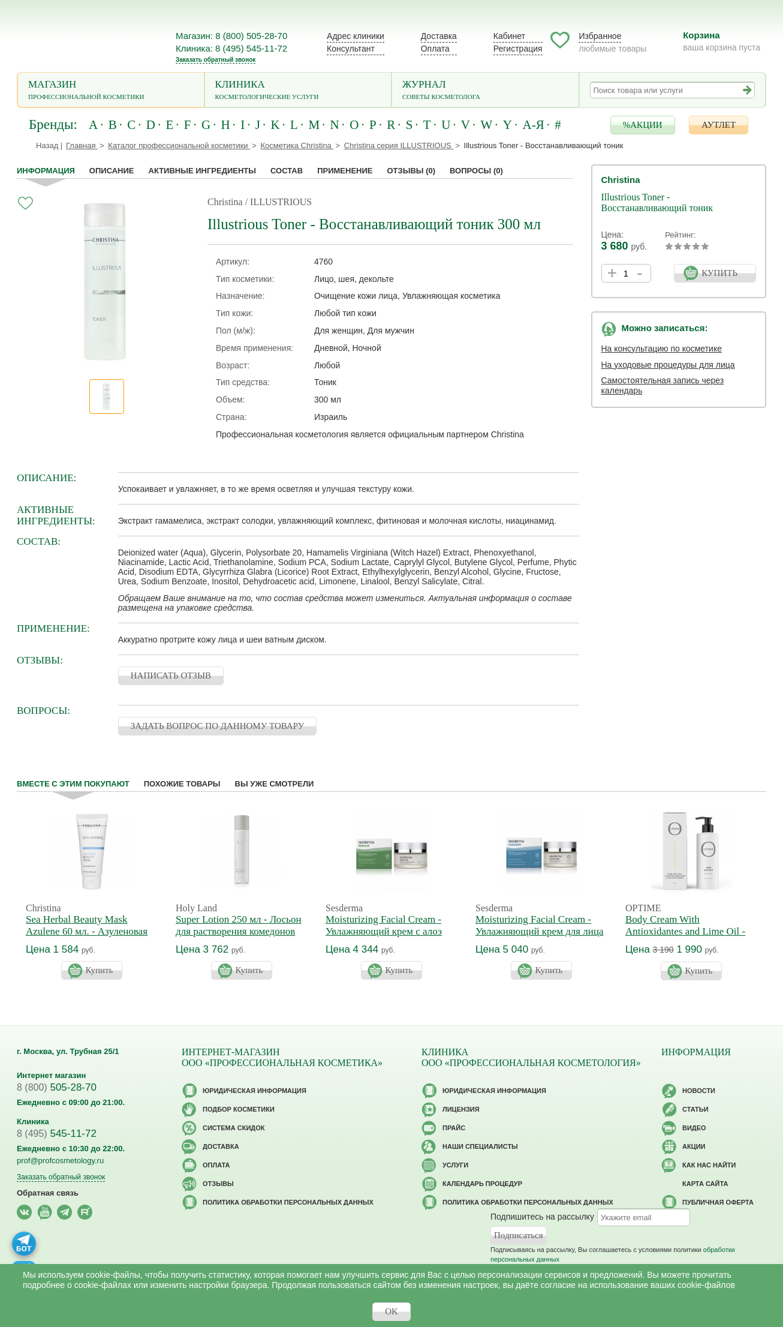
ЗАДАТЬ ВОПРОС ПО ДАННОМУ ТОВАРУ (218, 726)
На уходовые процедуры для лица (668, 365)
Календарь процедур (482, 1183)
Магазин (111, 91)
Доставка (439, 36)
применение (344, 170)
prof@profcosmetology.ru (60, 1160)
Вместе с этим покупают (73, 783)
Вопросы (476, 170)
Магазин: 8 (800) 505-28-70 (231, 36)
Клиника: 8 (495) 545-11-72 (231, 48)
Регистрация (518, 48)
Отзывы (411, 170)
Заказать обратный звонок (215, 59)
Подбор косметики (239, 1109)
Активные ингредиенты (203, 170)
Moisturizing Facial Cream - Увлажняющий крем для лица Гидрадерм (539, 931)
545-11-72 (57, 1133)
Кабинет (509, 36)
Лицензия (461, 1109)
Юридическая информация (254, 1090)
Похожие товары (182, 783)
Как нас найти (709, 1165)
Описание (111, 170)
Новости (698, 1090)
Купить (99, 970)
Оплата (435, 48)
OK (391, 1311)
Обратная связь (48, 1192)
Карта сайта (705, 1183)
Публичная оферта (718, 1202)
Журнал (485, 91)
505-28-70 (57, 1087)
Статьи (695, 1109)
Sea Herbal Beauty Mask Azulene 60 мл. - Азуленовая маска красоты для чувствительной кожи (86, 937)
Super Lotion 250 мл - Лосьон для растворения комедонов (239, 925)
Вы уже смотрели (274, 783)
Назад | (49, 145)
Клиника (298, 91)
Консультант (351, 48)
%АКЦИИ (642, 125)
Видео (694, 1127)
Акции (694, 1146)
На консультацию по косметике (661, 348)
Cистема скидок (233, 1127)
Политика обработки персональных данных (288, 1202)
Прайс (453, 1127)
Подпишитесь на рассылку (542, 1216)
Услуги (455, 1165)
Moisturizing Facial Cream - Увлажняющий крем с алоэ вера (384, 931)
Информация (46, 170)
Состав (286, 170)
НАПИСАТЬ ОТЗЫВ (171, 675)
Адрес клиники (355, 36)
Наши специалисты (480, 1146)
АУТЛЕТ (718, 125)
